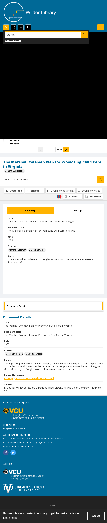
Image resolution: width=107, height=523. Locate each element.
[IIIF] (59, 196)
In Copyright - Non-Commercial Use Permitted (29, 378)
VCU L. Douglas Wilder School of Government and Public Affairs (33, 438)
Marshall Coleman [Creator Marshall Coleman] (17, 249)
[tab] (30, 210)
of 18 (59, 149)
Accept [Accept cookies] (96, 516)
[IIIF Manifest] (93, 197)
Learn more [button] (10, 517)
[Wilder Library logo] (29, 12)
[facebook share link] (6, 452)
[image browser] (12, 142)
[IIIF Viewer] (73, 197)
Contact (53, 505)
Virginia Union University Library (18, 446)
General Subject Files (14, 170)
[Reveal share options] (13, 27)
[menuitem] (53, 505)
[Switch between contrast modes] (28, 27)
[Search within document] (100, 179)
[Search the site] (43, 35)
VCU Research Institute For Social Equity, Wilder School (28, 442)
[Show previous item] (40, 149)
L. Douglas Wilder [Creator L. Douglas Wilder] (37, 249)
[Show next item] (66, 149)
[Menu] (100, 27)
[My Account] (20, 27)
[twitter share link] (13, 452)
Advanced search (13, 40)
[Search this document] (50, 179)
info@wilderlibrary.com (14, 428)
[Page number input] (50, 149)
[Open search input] (6, 27)
